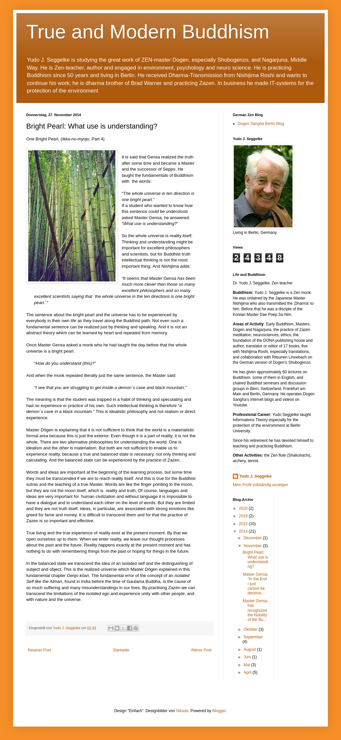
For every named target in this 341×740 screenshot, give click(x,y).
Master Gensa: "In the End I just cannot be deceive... (256, 584)
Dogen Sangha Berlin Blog (261, 123)
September (253, 637)
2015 (244, 524)
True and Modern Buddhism (148, 32)
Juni (248, 657)
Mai (247, 665)
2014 (244, 531)
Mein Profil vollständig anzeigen (260, 485)
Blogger (219, 711)
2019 (244, 516)
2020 (244, 508)
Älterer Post (201, 650)
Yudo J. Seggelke (255, 476)
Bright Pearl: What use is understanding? (255, 559)
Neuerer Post (39, 650)
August (250, 649)
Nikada (182, 711)
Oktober (251, 629)
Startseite (121, 650)
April (248, 672)
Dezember (253, 538)
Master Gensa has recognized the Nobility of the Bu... (255, 610)
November (253, 546)
